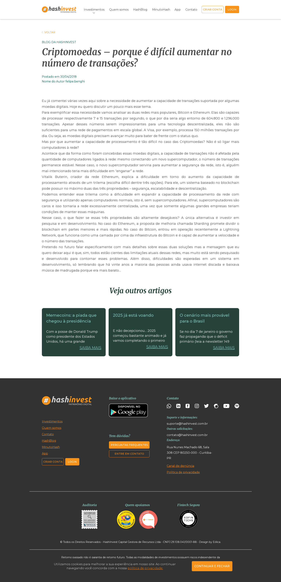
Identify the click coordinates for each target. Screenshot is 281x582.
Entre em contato (129, 453)
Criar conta (212, 9)
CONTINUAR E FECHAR (212, 566)
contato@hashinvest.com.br (187, 435)
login (232, 9)
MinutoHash (161, 9)
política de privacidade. (145, 568)
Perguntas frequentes (129, 445)
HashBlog (140, 9)
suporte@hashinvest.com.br (187, 423)
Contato (191, 9)
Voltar (48, 32)
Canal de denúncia (180, 466)
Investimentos (94, 9)
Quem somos (119, 9)
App (178, 9)
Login (72, 461)
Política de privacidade (183, 472)
